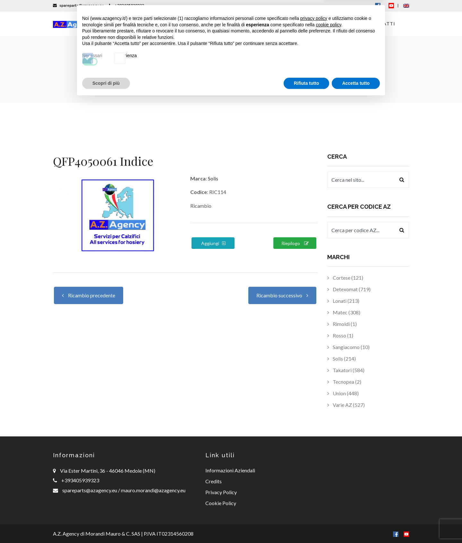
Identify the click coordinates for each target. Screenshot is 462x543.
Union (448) (343, 393)
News (315, 23)
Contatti (382, 23)
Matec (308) (343, 312)
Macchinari (198, 23)
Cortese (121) (345, 278)
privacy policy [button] (313, 460)
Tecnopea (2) (344, 382)
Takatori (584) (345, 370)
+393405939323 (126, 5)
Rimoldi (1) (342, 324)
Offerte (345, 23)
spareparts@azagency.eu (78, 5)
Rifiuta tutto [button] (306, 525)
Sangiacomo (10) (348, 347)
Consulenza (279, 23)
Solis (213, 178)
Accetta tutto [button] (356, 525)
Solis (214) (341, 358)
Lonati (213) (343, 301)
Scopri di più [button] (106, 525)
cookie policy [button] (328, 466)
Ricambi (240, 23)
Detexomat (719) (349, 289)
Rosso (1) (340, 335)
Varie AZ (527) (346, 405)
